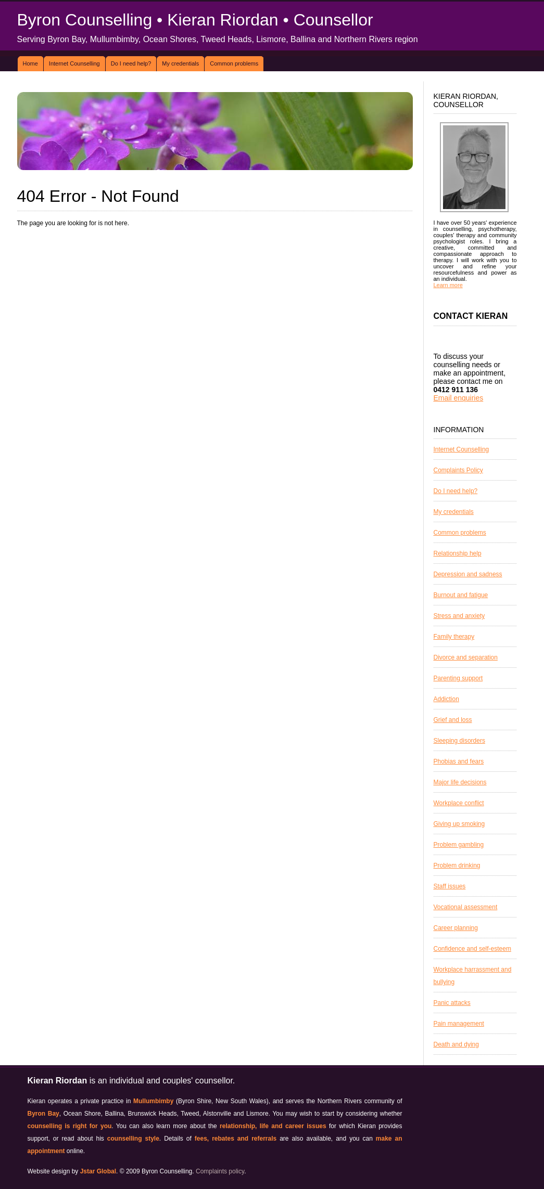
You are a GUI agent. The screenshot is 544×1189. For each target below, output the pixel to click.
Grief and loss (453, 719)
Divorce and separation (466, 657)
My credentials (180, 63)
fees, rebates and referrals (235, 1138)
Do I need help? (131, 63)
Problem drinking (457, 865)
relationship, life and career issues (273, 1126)
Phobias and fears (459, 761)
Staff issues (450, 886)
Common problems (234, 63)
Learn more (448, 285)
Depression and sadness (468, 574)
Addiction (446, 699)
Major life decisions (460, 782)
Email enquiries (459, 398)
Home (30, 63)
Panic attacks (452, 1002)
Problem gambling (459, 844)
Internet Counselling (74, 63)
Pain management (459, 1023)
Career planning (456, 928)
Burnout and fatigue (461, 595)
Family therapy (454, 636)
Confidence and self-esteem (472, 948)
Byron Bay (43, 1113)
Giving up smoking (459, 824)
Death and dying (456, 1044)
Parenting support (458, 678)
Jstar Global (98, 1171)
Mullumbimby (153, 1101)
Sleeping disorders (459, 740)
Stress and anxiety (459, 615)
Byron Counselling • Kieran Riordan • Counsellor (195, 19)
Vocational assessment (466, 907)
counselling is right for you (70, 1126)
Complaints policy (220, 1171)
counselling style (133, 1138)
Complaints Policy (458, 470)
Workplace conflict (459, 803)
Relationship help (458, 553)
